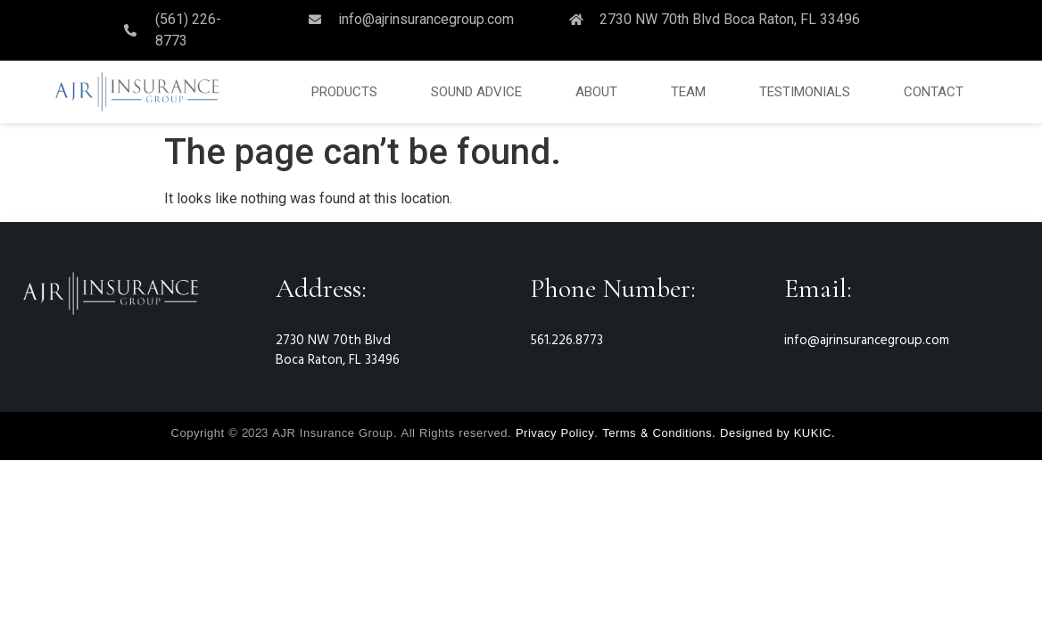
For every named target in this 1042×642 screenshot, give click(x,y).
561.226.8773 (566, 340)
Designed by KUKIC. (777, 433)
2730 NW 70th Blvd (333, 340)
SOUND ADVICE (476, 92)
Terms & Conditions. (658, 433)
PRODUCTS (344, 92)
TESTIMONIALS (804, 92)
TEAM (688, 92)
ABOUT (596, 92)
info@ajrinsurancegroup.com (866, 340)
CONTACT (933, 92)
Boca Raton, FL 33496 (338, 360)
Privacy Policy (555, 433)
